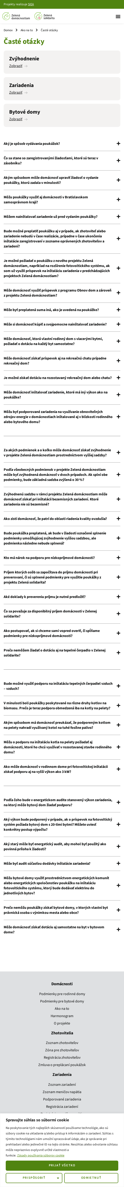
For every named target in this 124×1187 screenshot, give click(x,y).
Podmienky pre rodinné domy (62, 993)
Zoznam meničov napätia (62, 1091)
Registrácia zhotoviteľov (62, 1057)
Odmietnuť (91, 1178)
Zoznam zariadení (62, 1084)
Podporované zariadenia (62, 1099)
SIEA (31, 4)
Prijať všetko (62, 1165)
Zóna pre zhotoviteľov (62, 1050)
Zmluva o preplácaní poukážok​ (62, 1064)
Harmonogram (62, 1016)
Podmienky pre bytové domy (62, 1001)
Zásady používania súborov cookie (40, 1155)
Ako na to (27, 30)
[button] (118, 16)
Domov (8, 30)
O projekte (62, 1023)
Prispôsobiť (34, 1178)
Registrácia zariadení (62, 1106)
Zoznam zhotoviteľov (62, 1042)
